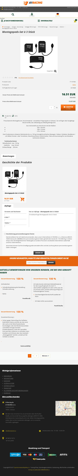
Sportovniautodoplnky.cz (22, 467)
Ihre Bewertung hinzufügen (26, 77)
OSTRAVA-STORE (9, 383)
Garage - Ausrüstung (17, 27)
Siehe (16, 116)
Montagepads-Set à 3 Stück (14, 193)
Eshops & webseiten (34, 470)
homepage (7, 26)
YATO (74, 85)
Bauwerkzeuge (54, 27)
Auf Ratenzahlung (9, 386)
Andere (62, 27)
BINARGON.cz (45, 470)
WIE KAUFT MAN (8, 378)
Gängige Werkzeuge (30, 27)
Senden (51, 262)
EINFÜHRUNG (8, 376)
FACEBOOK (7, 393)
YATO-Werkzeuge (43, 27)
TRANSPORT (7, 388)
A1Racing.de (39, 3)
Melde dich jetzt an (72, 7)
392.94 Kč (72, 97)
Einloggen (32, 16)
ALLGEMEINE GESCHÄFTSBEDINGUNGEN (16, 390)
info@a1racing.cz (8, 9)
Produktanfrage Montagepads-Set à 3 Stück (51, 220)
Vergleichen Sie (8, 116)
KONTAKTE (7, 381)
